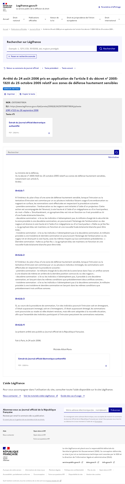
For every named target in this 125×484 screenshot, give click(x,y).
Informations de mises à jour (35, 470)
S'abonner (115, 410)
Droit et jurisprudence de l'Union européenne (80, 19)
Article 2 (20, 255)
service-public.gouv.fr (71, 462)
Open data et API (39, 435)
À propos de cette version (12, 470)
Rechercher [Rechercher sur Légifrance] (109, 48)
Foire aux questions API (41, 439)
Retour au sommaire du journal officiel (23, 68)
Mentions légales (55, 470)
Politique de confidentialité (74, 470)
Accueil (6, 19)
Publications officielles (34, 19)
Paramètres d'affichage (111, 7)
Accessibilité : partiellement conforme (16, 474)
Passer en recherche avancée (23, 56)
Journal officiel (35, 29)
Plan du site (92, 470)
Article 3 (20, 298)
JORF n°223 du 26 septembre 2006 (22, 110)
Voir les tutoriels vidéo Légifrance (39, 395)
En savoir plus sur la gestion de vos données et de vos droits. (24, 419)
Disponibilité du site (76, 474)
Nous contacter (10, 395)
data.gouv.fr (91, 462)
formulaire (98, 421)
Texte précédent (51, 68)
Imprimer (11, 94)
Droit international (110, 19)
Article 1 (19, 190)
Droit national (16, 19)
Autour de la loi (54, 19)
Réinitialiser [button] (113, 157)
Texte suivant (67, 68)
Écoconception (39, 474)
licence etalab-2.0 (52, 481)
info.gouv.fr (107, 462)
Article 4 (20, 324)
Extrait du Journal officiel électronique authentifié (27, 124)
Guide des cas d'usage (71, 395)
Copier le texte (28, 94)
